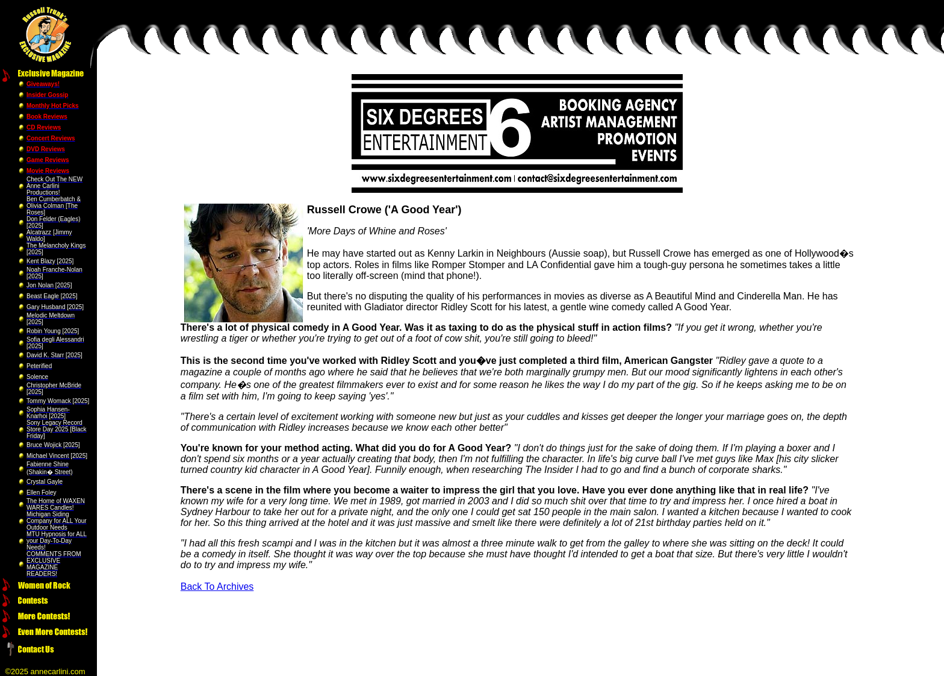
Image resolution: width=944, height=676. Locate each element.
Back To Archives (217, 586)
